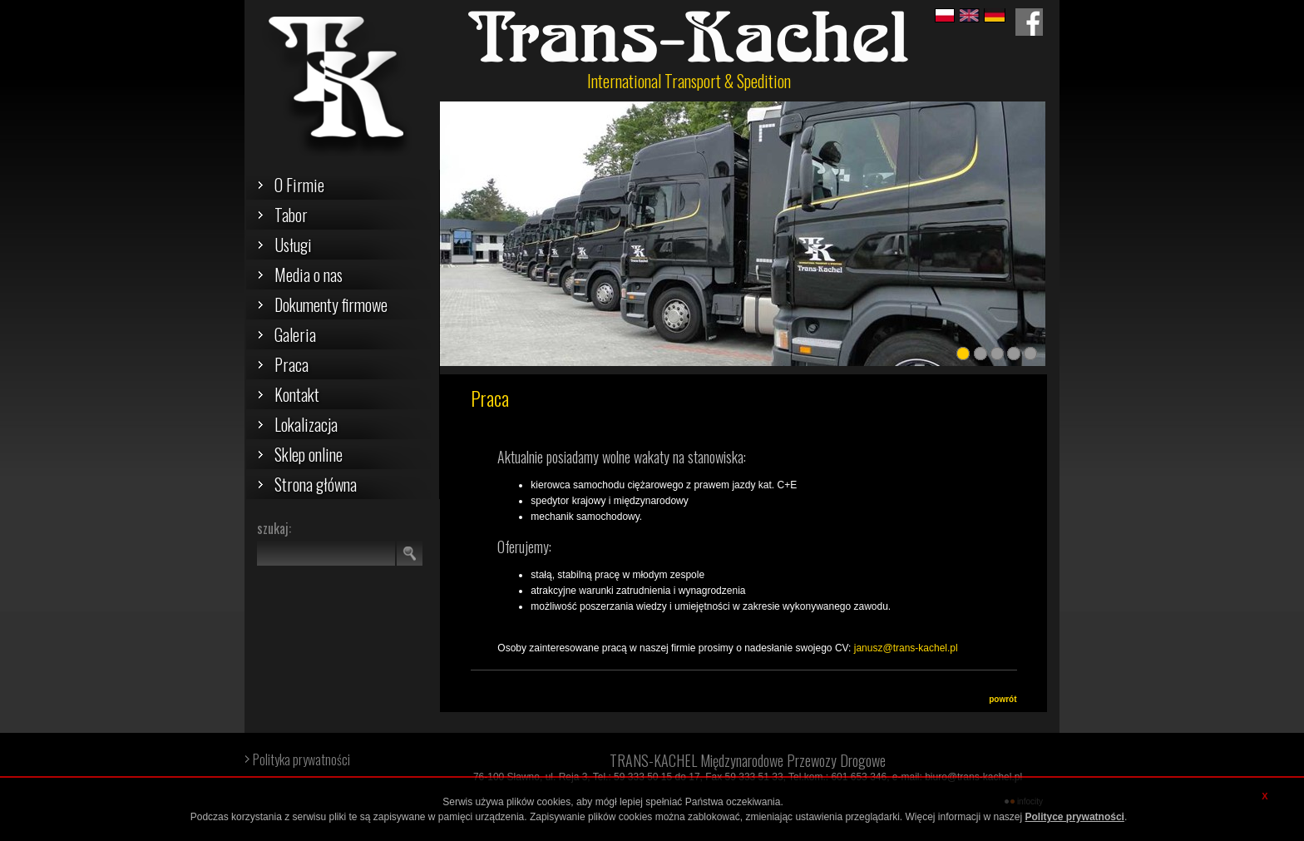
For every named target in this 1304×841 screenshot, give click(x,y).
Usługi (293, 244)
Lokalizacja (306, 424)
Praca (291, 364)
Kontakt (296, 394)
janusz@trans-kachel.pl (906, 648)
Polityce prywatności (1074, 817)
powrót (1002, 699)
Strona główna (315, 484)
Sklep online (308, 454)
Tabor (291, 214)
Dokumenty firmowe (331, 304)
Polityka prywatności (301, 759)
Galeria (295, 334)
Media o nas (308, 274)
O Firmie (299, 184)
